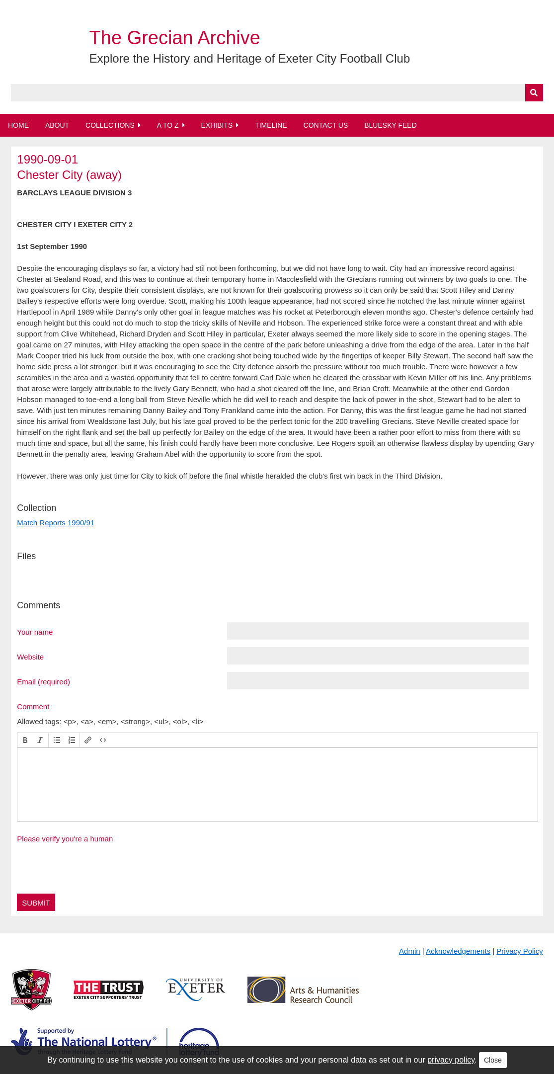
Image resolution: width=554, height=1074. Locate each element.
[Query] (277, 92)
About (57, 125)
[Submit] (534, 92)
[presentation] (25, 740)
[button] (25, 740)
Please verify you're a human (65, 838)
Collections (110, 125)
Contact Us (326, 125)
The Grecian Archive (174, 37)
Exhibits (217, 125)
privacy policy (451, 1060)
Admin (409, 951)
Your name (35, 632)
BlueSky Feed (390, 125)
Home (18, 125)
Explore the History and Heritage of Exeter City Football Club (249, 58)
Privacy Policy (519, 951)
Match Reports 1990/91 (55, 522)
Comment (33, 706)
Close (493, 1060)
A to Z (168, 125)
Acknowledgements (458, 951)
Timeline (271, 125)
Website (30, 657)
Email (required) (43, 681)
